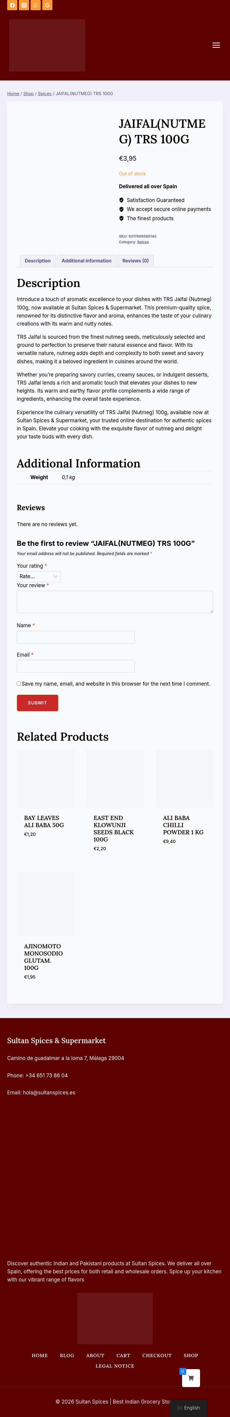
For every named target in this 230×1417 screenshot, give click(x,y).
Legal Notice (115, 1366)
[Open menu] (219, 45)
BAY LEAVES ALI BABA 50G (44, 821)
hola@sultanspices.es (49, 1093)
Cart (123, 1355)
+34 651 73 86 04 (46, 1076)
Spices (143, 242)
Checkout (157, 1355)
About (95, 1355)
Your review (33, 585)
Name (26, 625)
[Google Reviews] (47, 5)
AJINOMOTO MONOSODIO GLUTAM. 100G (43, 956)
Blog (67, 1355)
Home (40, 1355)
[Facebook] (12, 5)
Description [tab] (38, 261)
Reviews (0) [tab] (135, 261)
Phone (14, 1076)
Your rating (32, 566)
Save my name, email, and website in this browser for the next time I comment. (116, 684)
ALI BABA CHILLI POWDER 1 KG (183, 825)
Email (25, 655)
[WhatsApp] (36, 5)
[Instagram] (24, 5)
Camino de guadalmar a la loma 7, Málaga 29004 (65, 1058)
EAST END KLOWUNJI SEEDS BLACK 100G (114, 828)
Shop (191, 1355)
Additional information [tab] (86, 261)
